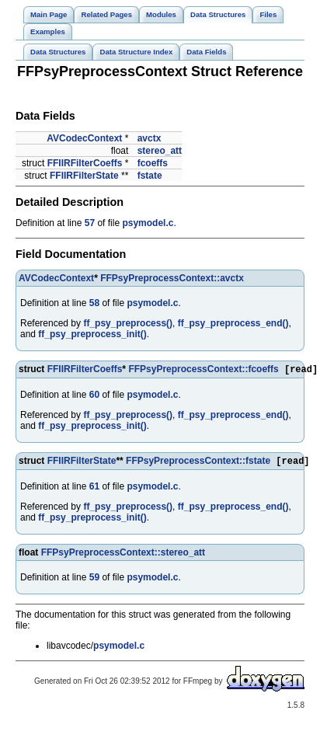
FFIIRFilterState (84, 175)
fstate (149, 175)
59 (94, 580)
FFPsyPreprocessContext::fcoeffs (203, 370)
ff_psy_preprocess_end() (233, 323)
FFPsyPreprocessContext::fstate (198, 463)
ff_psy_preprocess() (127, 323)
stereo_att (159, 150)
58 (94, 303)
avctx (149, 138)
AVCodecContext (84, 138)
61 (94, 489)
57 (90, 223)
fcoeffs (152, 163)
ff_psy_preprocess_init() (92, 334)
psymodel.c (147, 223)
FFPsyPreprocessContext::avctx (172, 278)
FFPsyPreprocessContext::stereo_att (123, 555)
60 (94, 396)
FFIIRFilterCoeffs (85, 163)
